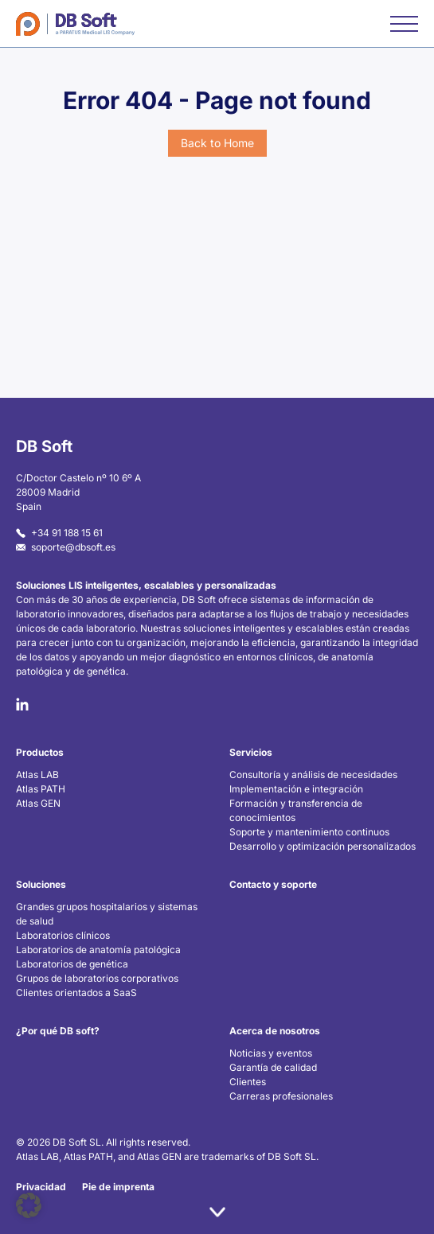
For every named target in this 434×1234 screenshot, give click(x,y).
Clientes (247, 1082)
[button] (28, 1205)
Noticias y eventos (270, 1053)
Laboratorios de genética (72, 964)
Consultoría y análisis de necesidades (313, 774)
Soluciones (41, 884)
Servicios (250, 752)
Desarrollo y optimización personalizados (322, 846)
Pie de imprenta (118, 1187)
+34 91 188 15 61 (59, 533)
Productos (40, 752)
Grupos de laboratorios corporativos (97, 978)
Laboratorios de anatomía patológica (98, 950)
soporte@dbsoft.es (65, 547)
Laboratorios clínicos (63, 935)
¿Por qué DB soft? (58, 1031)
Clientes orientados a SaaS (76, 992)
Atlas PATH (40, 789)
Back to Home (217, 143)
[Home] (75, 24)
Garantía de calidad (273, 1067)
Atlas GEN (38, 803)
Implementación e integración (296, 789)
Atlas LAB (37, 774)
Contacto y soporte (273, 884)
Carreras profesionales (281, 1096)
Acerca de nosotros (274, 1031)
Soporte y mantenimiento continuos (309, 832)
